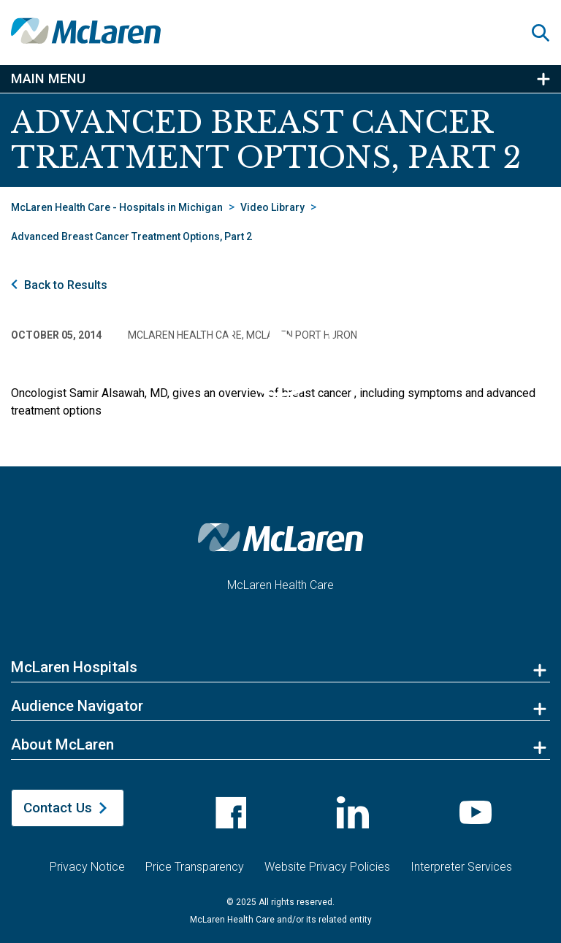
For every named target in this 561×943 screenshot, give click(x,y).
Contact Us (57, 807)
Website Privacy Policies (327, 858)
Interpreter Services (461, 858)
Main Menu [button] (48, 79)
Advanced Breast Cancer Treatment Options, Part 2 (131, 236)
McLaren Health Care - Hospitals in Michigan (117, 207)
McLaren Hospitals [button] (74, 667)
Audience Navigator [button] (77, 706)
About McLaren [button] (62, 744)
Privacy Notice (87, 858)
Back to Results (65, 285)
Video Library (272, 207)
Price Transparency (194, 858)
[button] (546, 33)
